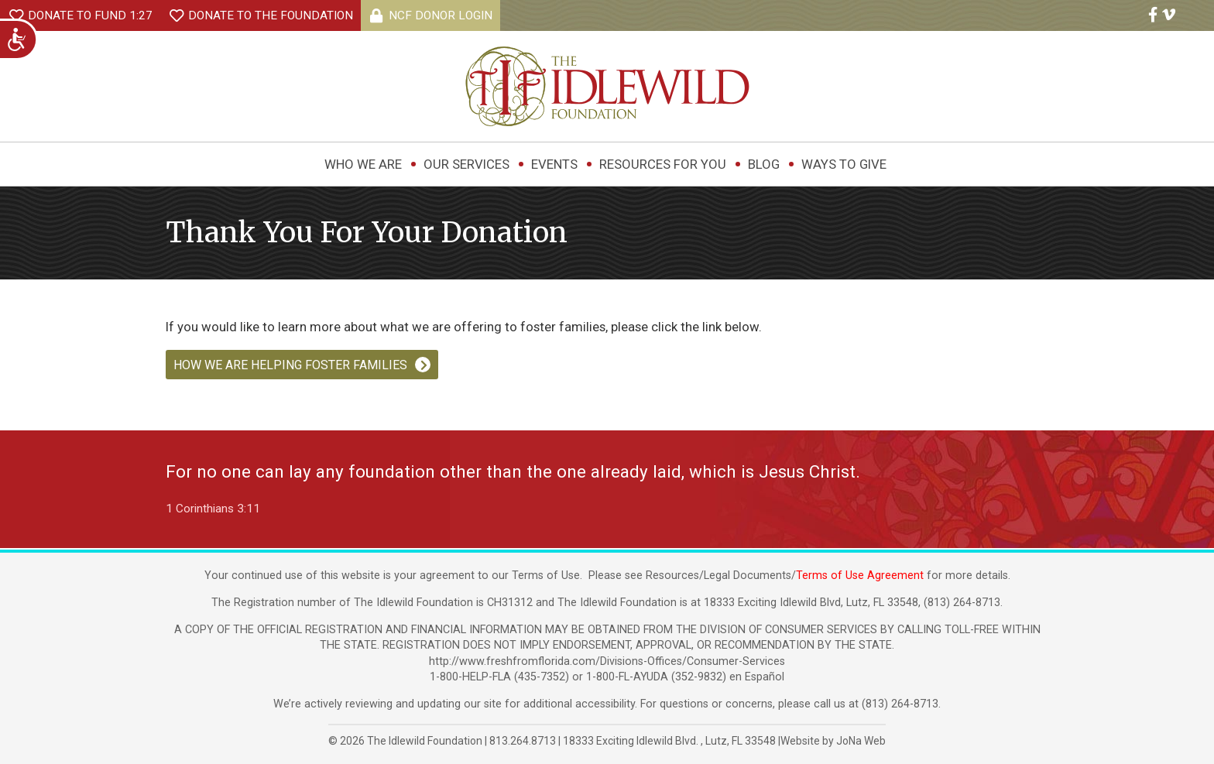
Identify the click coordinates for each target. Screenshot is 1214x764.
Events (554, 164)
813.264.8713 (522, 741)
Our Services (466, 164)
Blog (764, 164)
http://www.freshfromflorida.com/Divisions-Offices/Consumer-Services (607, 661)
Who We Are (363, 164)
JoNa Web (861, 741)
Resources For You (662, 164)
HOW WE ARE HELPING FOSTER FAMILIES (290, 365)
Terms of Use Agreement (860, 575)
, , (670, 741)
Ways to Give (843, 164)
